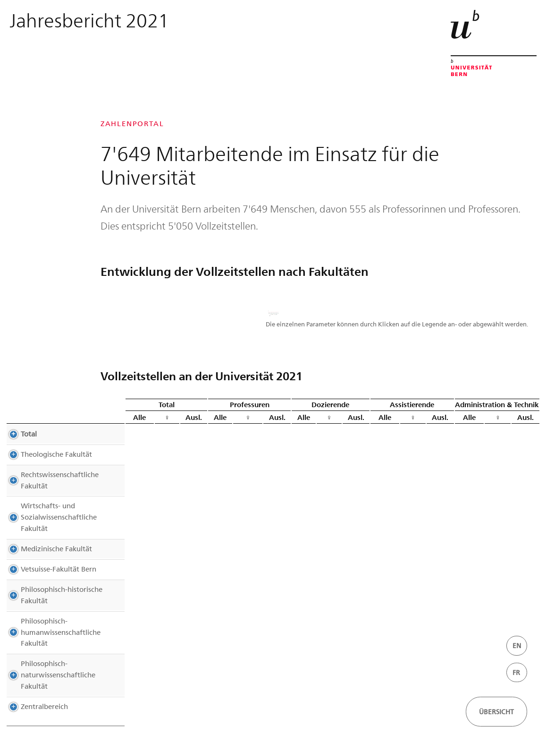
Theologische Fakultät (47, 465)
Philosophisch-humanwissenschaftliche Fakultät (65, 615)
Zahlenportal (132, 123)
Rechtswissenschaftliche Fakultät (64, 485)
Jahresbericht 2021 (89, 19)
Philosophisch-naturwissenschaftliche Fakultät (63, 646)
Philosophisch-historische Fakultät (52, 583)
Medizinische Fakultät (47, 537)
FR (516, 672)
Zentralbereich (35, 672)
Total (19, 445)
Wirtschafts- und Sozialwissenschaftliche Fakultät (63, 511)
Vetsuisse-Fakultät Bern (49, 557)
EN (516, 645)
